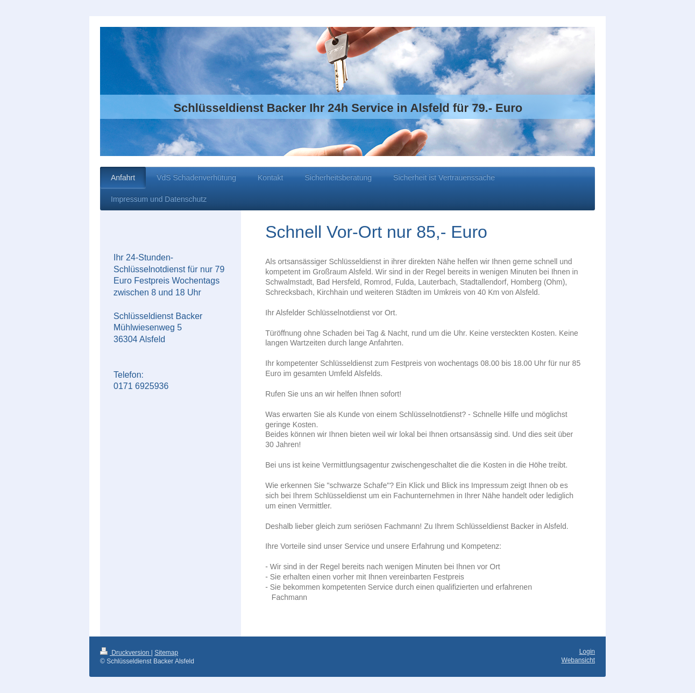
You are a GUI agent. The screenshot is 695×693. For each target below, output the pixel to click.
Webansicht (578, 660)
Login (587, 651)
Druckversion (125, 652)
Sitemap (166, 652)
